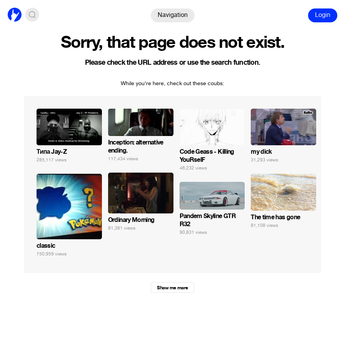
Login (322, 15)
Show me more (172, 288)
